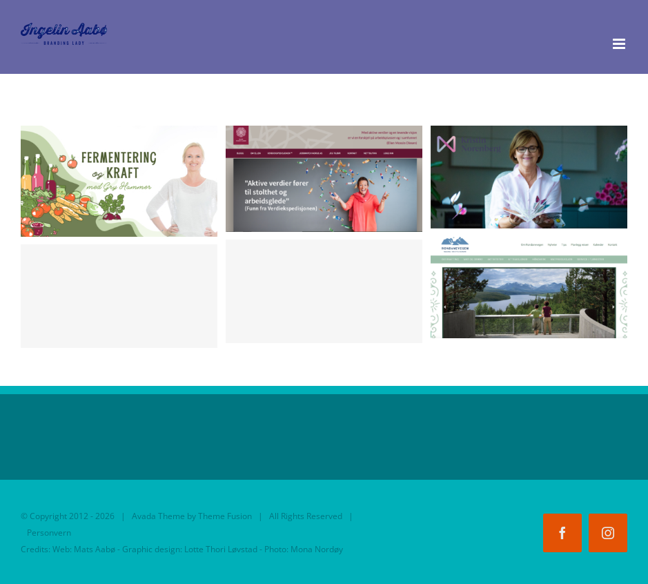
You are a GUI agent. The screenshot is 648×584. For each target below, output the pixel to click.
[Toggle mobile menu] (620, 44)
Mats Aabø (94, 549)
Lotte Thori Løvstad (220, 549)
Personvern (49, 532)
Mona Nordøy (317, 549)
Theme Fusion (225, 516)
